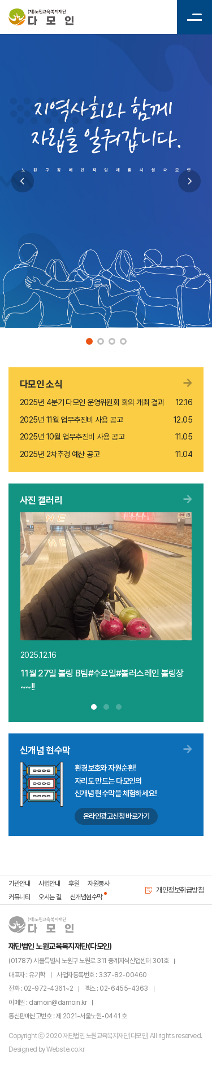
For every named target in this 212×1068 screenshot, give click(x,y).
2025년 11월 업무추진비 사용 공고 (71, 419)
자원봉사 (98, 883)
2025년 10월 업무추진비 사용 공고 (72, 436)
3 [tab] (112, 341)
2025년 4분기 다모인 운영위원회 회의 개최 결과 (92, 402)
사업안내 (49, 883)
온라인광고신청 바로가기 (116, 816)
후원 (73, 883)
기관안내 (19, 883)
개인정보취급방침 (174, 890)
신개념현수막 (86, 897)
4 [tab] (123, 341)
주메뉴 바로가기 (0, 0)
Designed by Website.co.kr (46, 1049)
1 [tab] (89, 341)
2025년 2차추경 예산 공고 (59, 454)
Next (189, 181)
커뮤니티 (19, 897)
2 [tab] (100, 341)
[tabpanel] (106, 181)
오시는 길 (50, 897)
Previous (22, 181)
